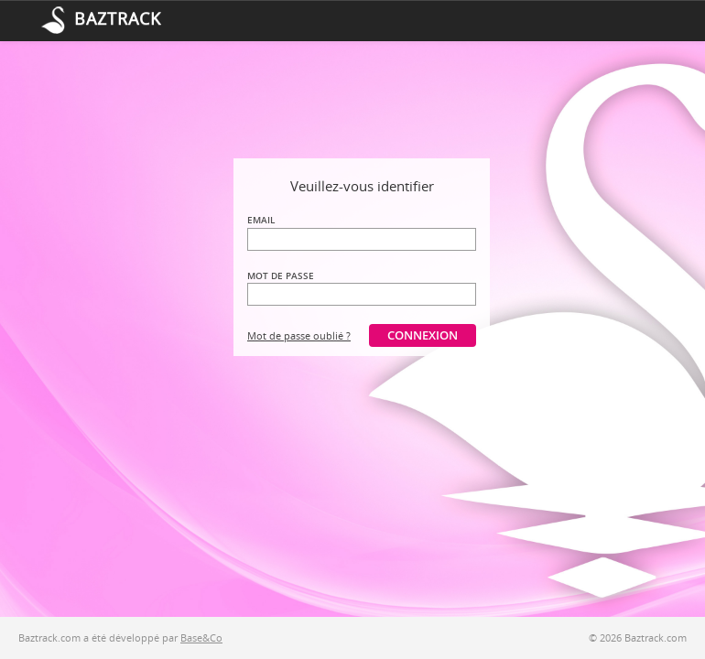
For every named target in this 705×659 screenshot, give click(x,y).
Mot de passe (280, 275)
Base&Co (201, 637)
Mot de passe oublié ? (299, 335)
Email (261, 219)
